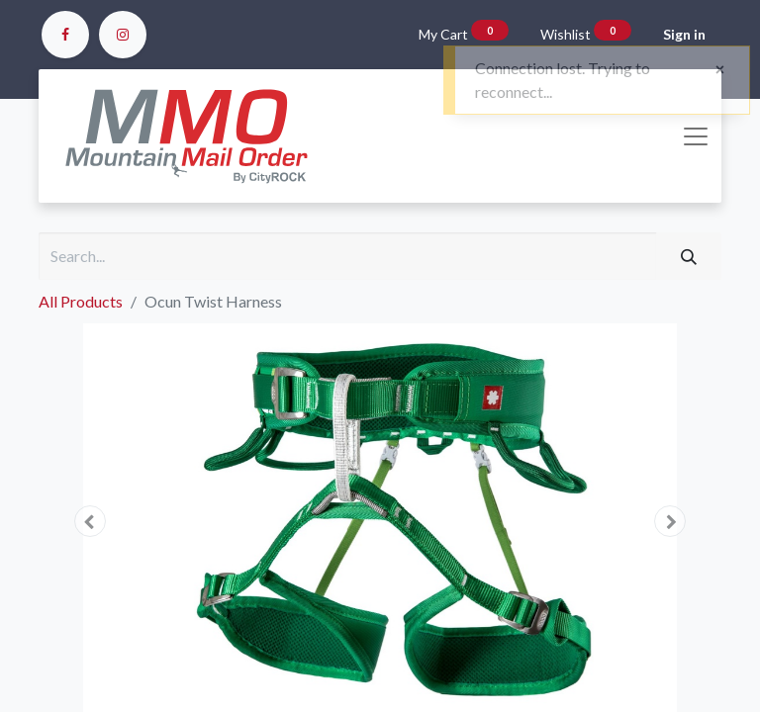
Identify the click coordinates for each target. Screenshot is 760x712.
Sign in (684, 34)
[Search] (688, 256)
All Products (81, 301)
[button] (90, 521)
